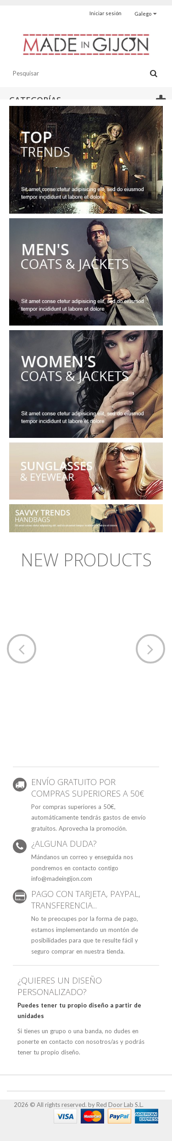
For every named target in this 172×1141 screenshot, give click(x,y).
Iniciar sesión (105, 13)
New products (86, 559)
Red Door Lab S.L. (120, 1104)
